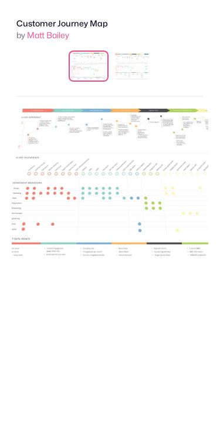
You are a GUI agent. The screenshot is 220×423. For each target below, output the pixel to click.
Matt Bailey (48, 35)
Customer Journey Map (62, 23)
